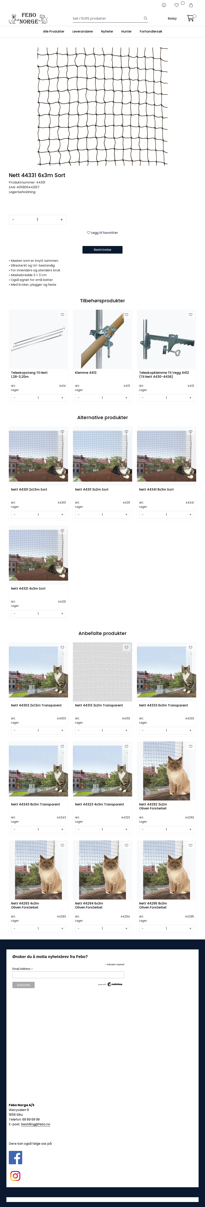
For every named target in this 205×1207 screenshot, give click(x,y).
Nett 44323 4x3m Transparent (99, 804)
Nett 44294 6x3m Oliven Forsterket (89, 905)
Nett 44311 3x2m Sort (92, 490)
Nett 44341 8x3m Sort (156, 490)
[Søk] (108, 19)
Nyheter (107, 31)
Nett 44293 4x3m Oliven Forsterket (25, 905)
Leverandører (82, 31)
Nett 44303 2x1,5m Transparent (36, 705)
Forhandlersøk (151, 31)
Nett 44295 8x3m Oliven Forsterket (153, 905)
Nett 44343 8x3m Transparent (35, 804)
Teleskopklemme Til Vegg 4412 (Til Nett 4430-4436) (164, 375)
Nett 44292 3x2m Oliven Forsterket (153, 806)
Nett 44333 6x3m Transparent (163, 705)
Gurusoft (103, 1199)
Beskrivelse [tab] (102, 249)
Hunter (126, 31)
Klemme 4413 (85, 373)
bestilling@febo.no (35, 1124)
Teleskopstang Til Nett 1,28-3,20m (29, 375)
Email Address (22, 969)
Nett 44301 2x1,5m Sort (29, 490)
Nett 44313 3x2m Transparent (99, 705)
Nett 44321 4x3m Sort (28, 589)
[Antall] (37, 219)
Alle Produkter (53, 31)
